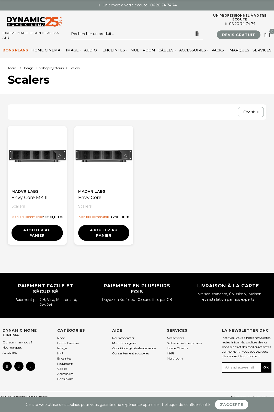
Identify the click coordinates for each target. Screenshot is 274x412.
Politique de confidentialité (186, 404)
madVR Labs (25, 191)
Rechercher (197, 34)
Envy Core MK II (30, 197)
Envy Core (89, 197)
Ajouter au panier (37, 233)
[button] (238, 34)
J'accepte (231, 404)
